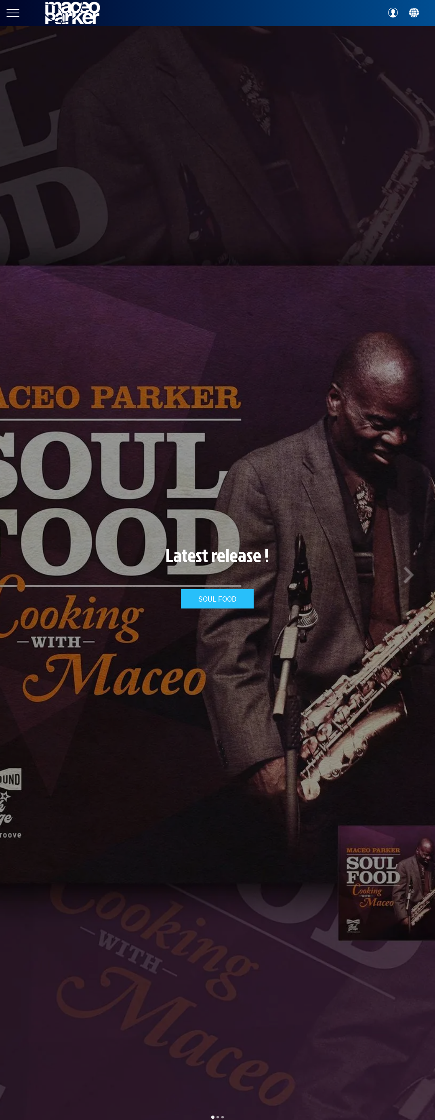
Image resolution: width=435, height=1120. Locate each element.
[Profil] (393, 13)
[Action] (414, 13)
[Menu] (13, 13)
